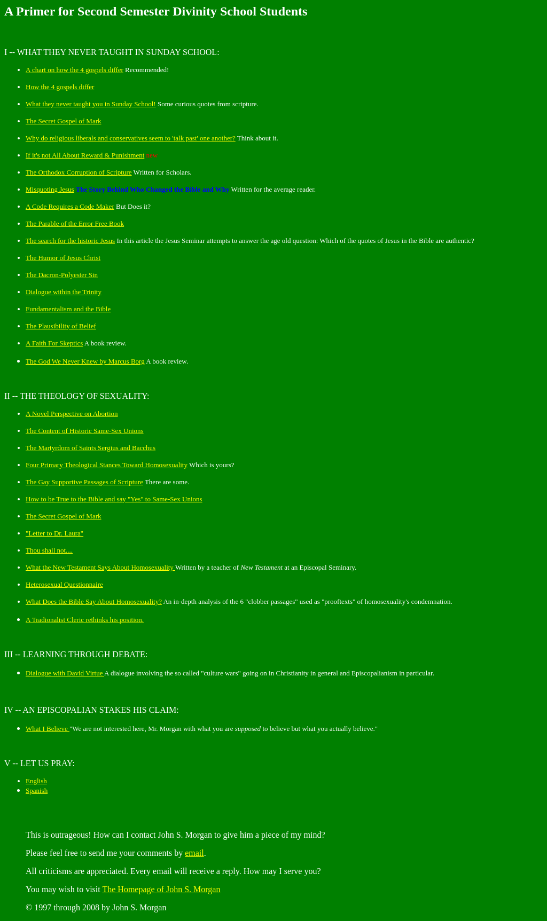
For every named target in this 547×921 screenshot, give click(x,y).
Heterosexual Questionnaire (64, 584)
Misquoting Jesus (50, 189)
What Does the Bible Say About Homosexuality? (94, 601)
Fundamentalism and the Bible (68, 309)
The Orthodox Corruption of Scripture (79, 172)
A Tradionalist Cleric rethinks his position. (85, 620)
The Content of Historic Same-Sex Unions (85, 431)
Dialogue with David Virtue (65, 673)
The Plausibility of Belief (61, 326)
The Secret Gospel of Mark (63, 121)
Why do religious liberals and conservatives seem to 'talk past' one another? (131, 138)
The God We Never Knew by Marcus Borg (85, 361)
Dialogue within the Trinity (63, 292)
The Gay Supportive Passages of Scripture (84, 482)
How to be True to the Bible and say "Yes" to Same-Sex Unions (114, 499)
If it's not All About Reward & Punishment (85, 155)
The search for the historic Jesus (70, 241)
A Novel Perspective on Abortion (72, 414)
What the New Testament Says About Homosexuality (100, 567)
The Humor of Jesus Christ (63, 258)
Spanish (37, 790)
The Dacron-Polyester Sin (62, 275)
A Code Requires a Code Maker (70, 206)
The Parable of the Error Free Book (75, 223)
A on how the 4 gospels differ (74, 70)
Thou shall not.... (49, 550)
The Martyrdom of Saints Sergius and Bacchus (90, 448)
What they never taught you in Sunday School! (91, 104)
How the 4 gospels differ (60, 87)
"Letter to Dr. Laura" (54, 533)
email (194, 852)
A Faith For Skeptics (54, 343)
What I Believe (47, 729)
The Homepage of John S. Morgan (161, 889)
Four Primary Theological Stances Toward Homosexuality (106, 465)
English (36, 781)
